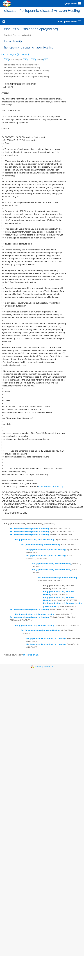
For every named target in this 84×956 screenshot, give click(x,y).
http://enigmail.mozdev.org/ (50, 486)
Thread (23, 54)
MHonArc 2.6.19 (30, 655)
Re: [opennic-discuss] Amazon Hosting (29, 528)
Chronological (9, 54)
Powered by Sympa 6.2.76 (44, 666)
